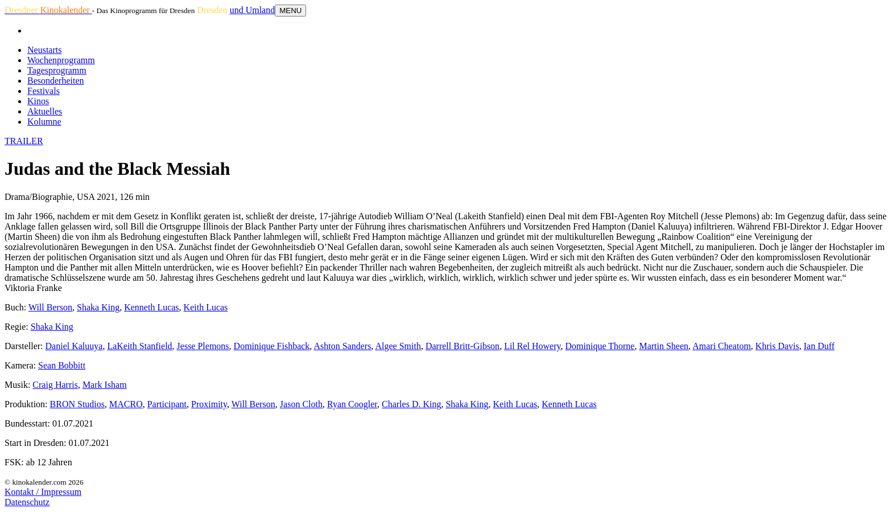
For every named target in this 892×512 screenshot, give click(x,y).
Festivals (43, 91)
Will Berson (50, 307)
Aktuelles (44, 111)
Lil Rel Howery (532, 346)
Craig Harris (55, 385)
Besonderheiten (55, 80)
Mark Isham (104, 385)
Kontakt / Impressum (43, 492)
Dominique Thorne (600, 346)
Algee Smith (397, 346)
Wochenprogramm (61, 60)
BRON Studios (77, 404)
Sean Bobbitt (61, 365)
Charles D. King (411, 404)
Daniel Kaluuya (74, 346)
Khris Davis (777, 346)
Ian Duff (819, 346)
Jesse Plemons (203, 346)
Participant (167, 404)
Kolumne (44, 121)
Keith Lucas (206, 307)
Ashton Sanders (342, 346)
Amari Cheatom (721, 346)
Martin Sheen (663, 346)
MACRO (126, 404)
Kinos (38, 101)
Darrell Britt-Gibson (462, 346)
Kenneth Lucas (151, 307)
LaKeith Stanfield (139, 346)
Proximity (209, 404)
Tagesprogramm (56, 70)
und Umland (252, 10)
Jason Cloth (301, 404)
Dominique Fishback (272, 346)
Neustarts (44, 50)
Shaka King (98, 307)
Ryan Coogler (352, 404)
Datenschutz (27, 502)
